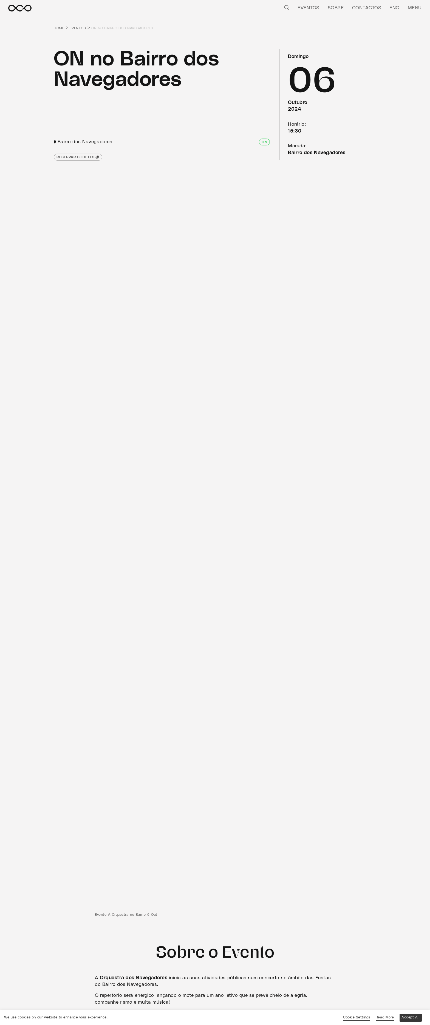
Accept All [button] (410, 1017)
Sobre (336, 7)
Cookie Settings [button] (356, 1017)
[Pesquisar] (286, 7)
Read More (385, 1017)
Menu (415, 7)
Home (59, 28)
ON (264, 142)
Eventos (308, 7)
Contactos (366, 7)
